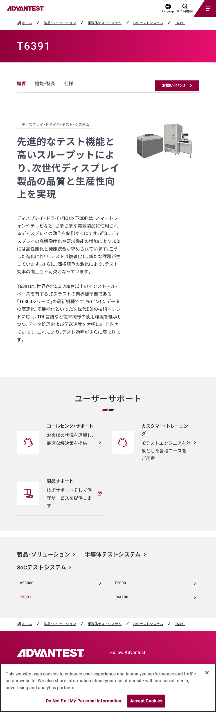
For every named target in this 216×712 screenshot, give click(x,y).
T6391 (180, 23)
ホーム (27, 23)
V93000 (26, 583)
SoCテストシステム (148, 23)
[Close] (207, 672)
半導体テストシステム (105, 23)
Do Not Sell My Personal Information (83, 701)
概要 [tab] (21, 83)
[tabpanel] (108, 232)
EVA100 (121, 597)
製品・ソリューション (60, 23)
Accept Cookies (146, 701)
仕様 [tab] (68, 83)
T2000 (120, 583)
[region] (108, 688)
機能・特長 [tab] (45, 83)
